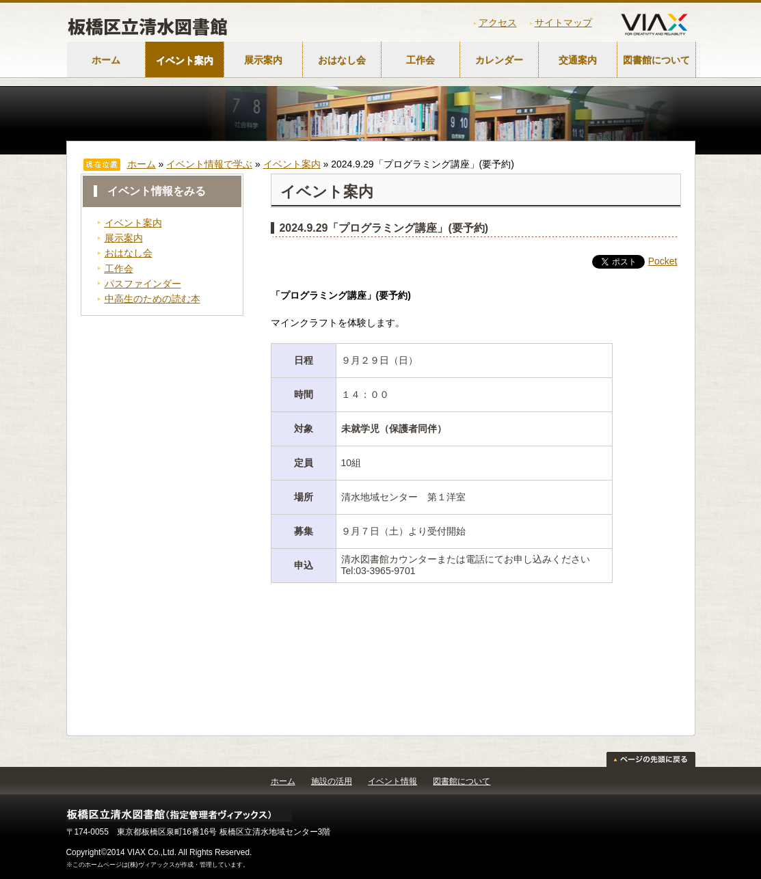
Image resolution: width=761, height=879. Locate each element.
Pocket (663, 261)
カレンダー (499, 60)
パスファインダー (143, 283)
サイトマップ (563, 22)
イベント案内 (184, 60)
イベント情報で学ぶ (209, 164)
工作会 (420, 60)
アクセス (498, 22)
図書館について (656, 60)
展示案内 (263, 60)
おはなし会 (342, 60)
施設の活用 (331, 781)
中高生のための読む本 (152, 298)
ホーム (106, 60)
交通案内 (578, 60)
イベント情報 (392, 781)
